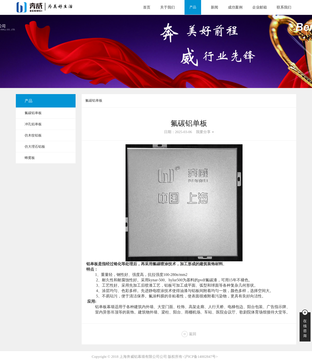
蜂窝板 (30, 158)
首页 (146, 7)
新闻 (214, 7)
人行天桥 (216, 307)
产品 (192, 7)
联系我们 (284, 7)
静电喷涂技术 (160, 291)
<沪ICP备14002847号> (200, 357)
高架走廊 (196, 307)
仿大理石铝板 (35, 146)
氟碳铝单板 (33, 113)
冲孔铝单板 (33, 124)
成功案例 (235, 7)
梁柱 (165, 312)
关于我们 (167, 7)
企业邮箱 (259, 7)
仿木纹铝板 (33, 135)
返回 (192, 334)
